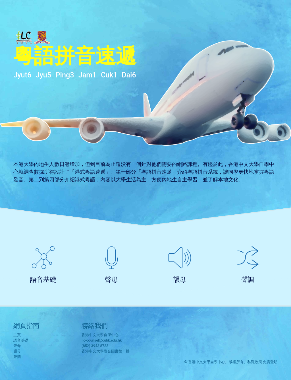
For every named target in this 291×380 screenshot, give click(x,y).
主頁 (17, 335)
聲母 (111, 280)
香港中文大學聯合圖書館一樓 (106, 351)
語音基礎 (43, 280)
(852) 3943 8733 (95, 346)
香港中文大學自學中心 (100, 335)
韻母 (179, 280)
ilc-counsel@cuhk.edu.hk (102, 340)
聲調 (247, 280)
